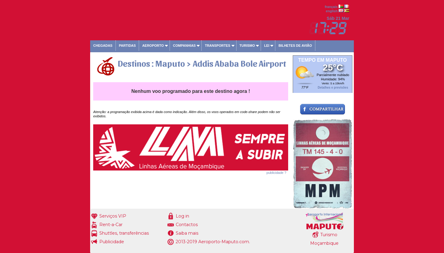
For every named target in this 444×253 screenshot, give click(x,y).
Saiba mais (187, 233)
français (331, 7)
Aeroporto (153, 45)
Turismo (247, 45)
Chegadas (102, 45)
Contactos (187, 224)
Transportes (217, 45)
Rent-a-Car (111, 224)
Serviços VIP (112, 216)
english (332, 11)
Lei (266, 45)
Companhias (184, 45)
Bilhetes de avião (295, 45)
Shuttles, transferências (124, 233)
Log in (182, 216)
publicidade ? (276, 172)
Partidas (127, 45)
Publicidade (111, 241)
